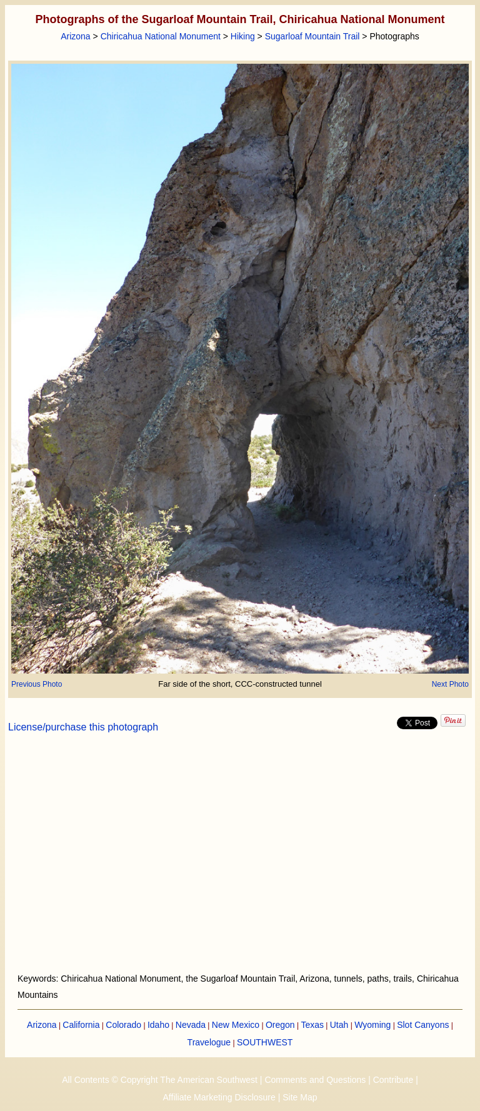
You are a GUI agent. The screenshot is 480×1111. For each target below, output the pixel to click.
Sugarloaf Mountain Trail (312, 36)
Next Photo (450, 684)
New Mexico (235, 1025)
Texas (312, 1025)
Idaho (158, 1025)
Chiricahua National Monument (161, 36)
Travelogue (209, 1042)
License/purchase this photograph (83, 727)
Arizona (75, 36)
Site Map (299, 1097)
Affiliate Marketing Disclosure (219, 1097)
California (80, 1025)
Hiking (243, 36)
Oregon (280, 1025)
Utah (339, 1025)
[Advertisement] (240, 860)
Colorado (123, 1025)
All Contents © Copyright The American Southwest (160, 1080)
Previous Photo (36, 684)
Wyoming (372, 1025)
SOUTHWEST (264, 1042)
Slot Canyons (423, 1025)
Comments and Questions (315, 1080)
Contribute (393, 1080)
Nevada (191, 1025)
